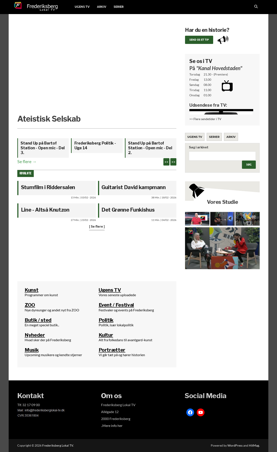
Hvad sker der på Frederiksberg (48, 340)
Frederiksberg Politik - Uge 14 (95, 145)
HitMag (254, 445)
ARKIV (101, 6)
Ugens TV (194, 136)
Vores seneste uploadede (117, 295)
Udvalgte (25, 173)
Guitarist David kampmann (133, 187)
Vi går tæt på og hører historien (122, 355)
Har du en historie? (207, 30)
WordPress (235, 445)
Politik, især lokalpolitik (116, 325)
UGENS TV (82, 6)
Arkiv (230, 136)
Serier (214, 136)
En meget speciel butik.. (42, 325)
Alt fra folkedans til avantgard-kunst (125, 340)
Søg (248, 164)
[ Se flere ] (97, 226)
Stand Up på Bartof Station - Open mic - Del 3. (43, 148)
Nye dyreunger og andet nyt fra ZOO (52, 310)
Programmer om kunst (41, 295)
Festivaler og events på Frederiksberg (126, 310)
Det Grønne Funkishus (128, 210)
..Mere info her (111, 425)
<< (166, 162)
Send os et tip (199, 39)
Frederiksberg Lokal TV (57, 445)
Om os (111, 395)
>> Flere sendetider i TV (205, 119)
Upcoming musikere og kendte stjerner (53, 355)
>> (173, 162)
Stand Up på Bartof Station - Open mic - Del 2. (150, 148)
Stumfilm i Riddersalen (48, 187)
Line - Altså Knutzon (45, 210)
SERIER (119, 6)
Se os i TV (200, 61)
